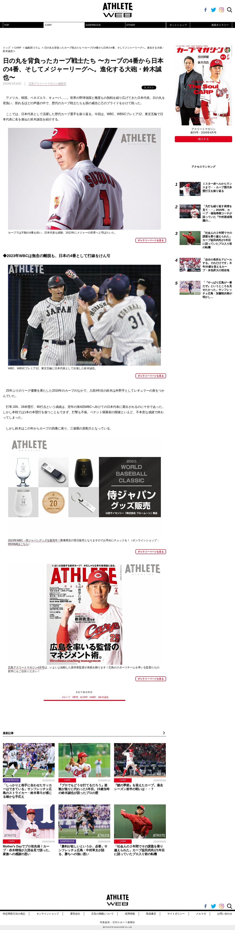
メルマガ (201, 913)
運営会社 (75, 913)
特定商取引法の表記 (14, 913)
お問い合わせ (224, 913)
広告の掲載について (102, 913)
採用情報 (130, 913)
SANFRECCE (93, 25)
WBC (93, 697)
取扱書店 (151, 913)
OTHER (130, 25)
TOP (6, 25)
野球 (76, 697)
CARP (48, 25)
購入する (203, 138)
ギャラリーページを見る (151, 240)
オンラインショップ (47, 913)
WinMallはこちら (18, 543)
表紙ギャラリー (220, 25)
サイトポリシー (176, 913)
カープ (66, 697)
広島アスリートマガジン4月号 (26, 667)
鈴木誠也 (104, 697)
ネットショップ (178, 25)
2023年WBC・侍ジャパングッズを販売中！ (34, 540)
